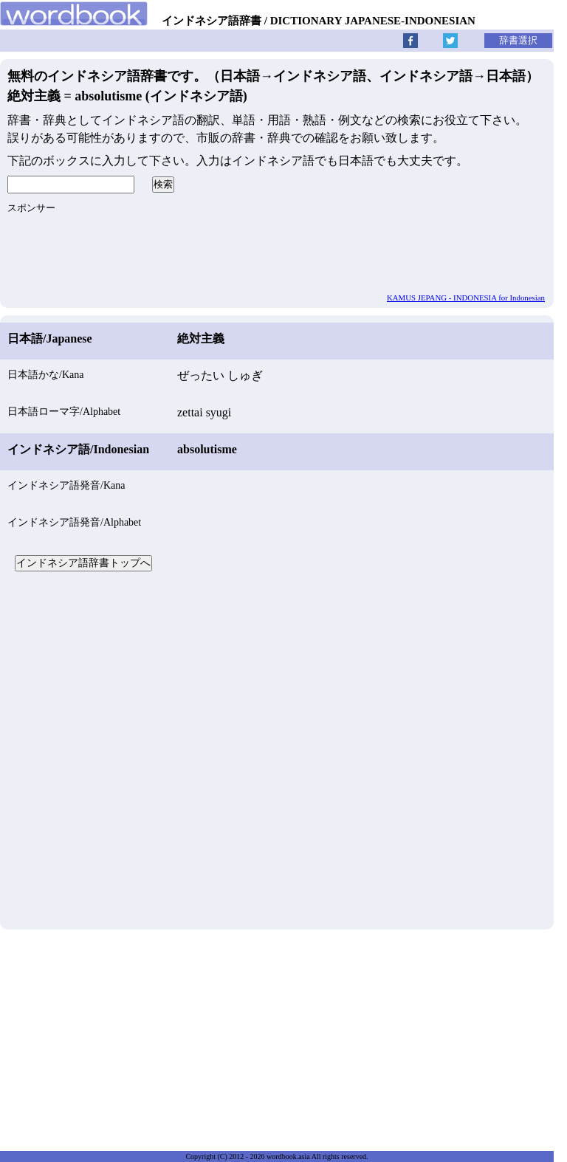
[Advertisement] (277, 748)
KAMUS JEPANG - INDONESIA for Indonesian (466, 297)
